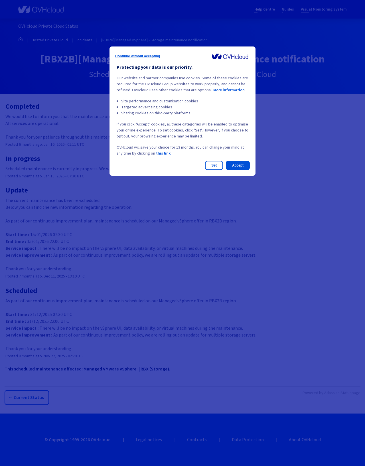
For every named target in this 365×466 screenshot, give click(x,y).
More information (229, 90)
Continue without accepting (137, 56)
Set (214, 165)
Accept (238, 165)
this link (163, 153)
